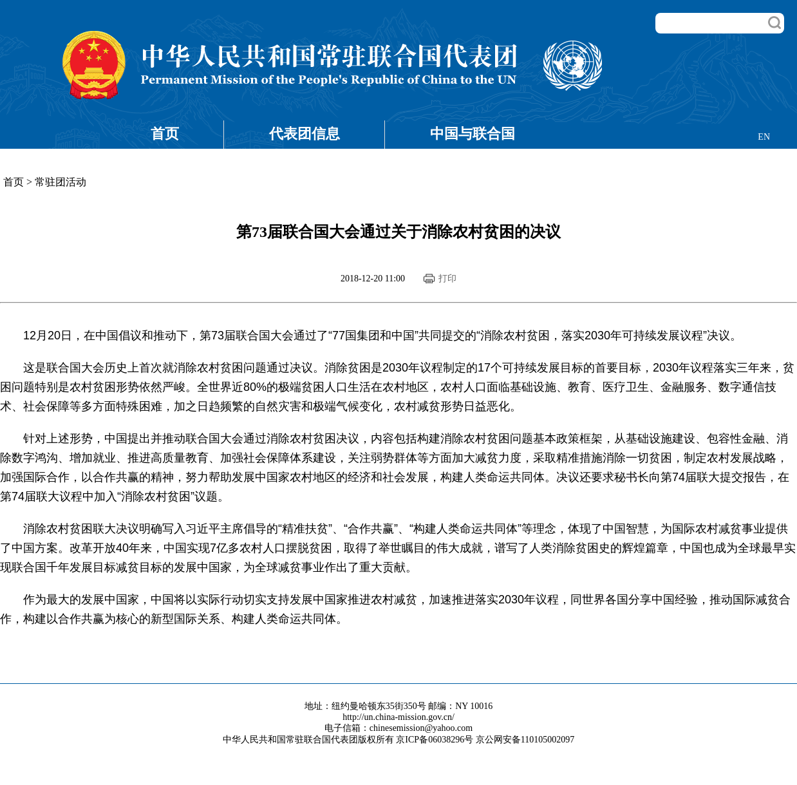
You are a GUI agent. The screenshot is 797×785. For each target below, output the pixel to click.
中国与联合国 (472, 134)
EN (764, 137)
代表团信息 (304, 134)
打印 (447, 278)
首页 (165, 134)
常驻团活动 (60, 181)
